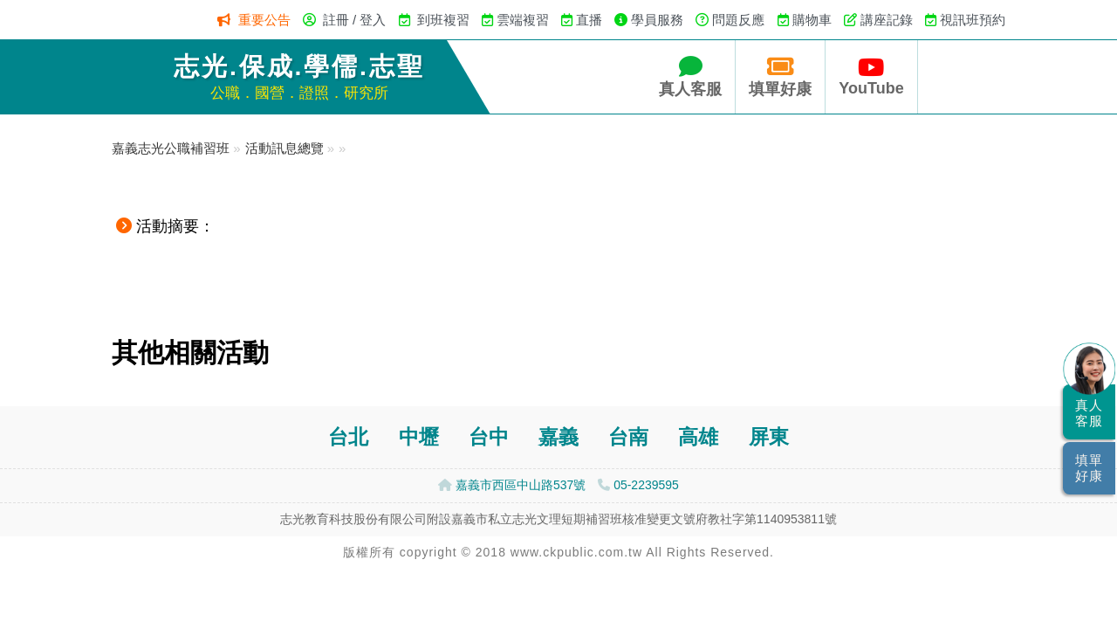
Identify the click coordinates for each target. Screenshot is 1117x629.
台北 (348, 437)
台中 (489, 437)
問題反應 (738, 19)
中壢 (419, 437)
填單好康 (780, 76)
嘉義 (558, 437)
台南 (628, 437)
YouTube (871, 76)
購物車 (812, 19)
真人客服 (690, 76)
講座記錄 (886, 19)
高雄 (698, 437)
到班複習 (443, 19)
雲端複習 (523, 19)
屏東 (769, 437)
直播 (589, 19)
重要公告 (264, 19)
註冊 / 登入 (355, 19)
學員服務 (657, 19)
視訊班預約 (972, 19)
